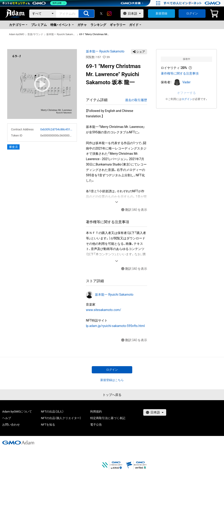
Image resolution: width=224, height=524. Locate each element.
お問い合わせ (11, 424)
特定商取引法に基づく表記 (107, 418)
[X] (101, 13)
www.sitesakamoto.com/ (103, 310)
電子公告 (96, 424)
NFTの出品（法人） (52, 411)
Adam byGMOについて (17, 411)
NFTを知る (48, 424)
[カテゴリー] (42, 13)
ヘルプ (6, 418)
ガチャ (82, 25)
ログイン (192, 13)
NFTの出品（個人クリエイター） (61, 418)
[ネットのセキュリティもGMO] (34, 3)
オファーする (186, 93)
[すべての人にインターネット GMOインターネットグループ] (192, 3)
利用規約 (96, 411)
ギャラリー (117, 24)
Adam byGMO (16, 34)
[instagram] (109, 13)
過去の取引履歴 (136, 100)
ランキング (98, 24)
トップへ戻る (112, 395)
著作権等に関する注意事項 (180, 73)
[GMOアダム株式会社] (18, 442)
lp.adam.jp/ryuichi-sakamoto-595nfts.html (115, 326)
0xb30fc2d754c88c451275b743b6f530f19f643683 (56, 129)
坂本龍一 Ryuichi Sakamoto (61, 34)
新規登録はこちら (112, 380)
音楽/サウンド (35, 34)
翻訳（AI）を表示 (134, 209)
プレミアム (39, 25)
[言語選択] (132, 13)
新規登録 (161, 13)
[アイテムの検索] (86, 13)
